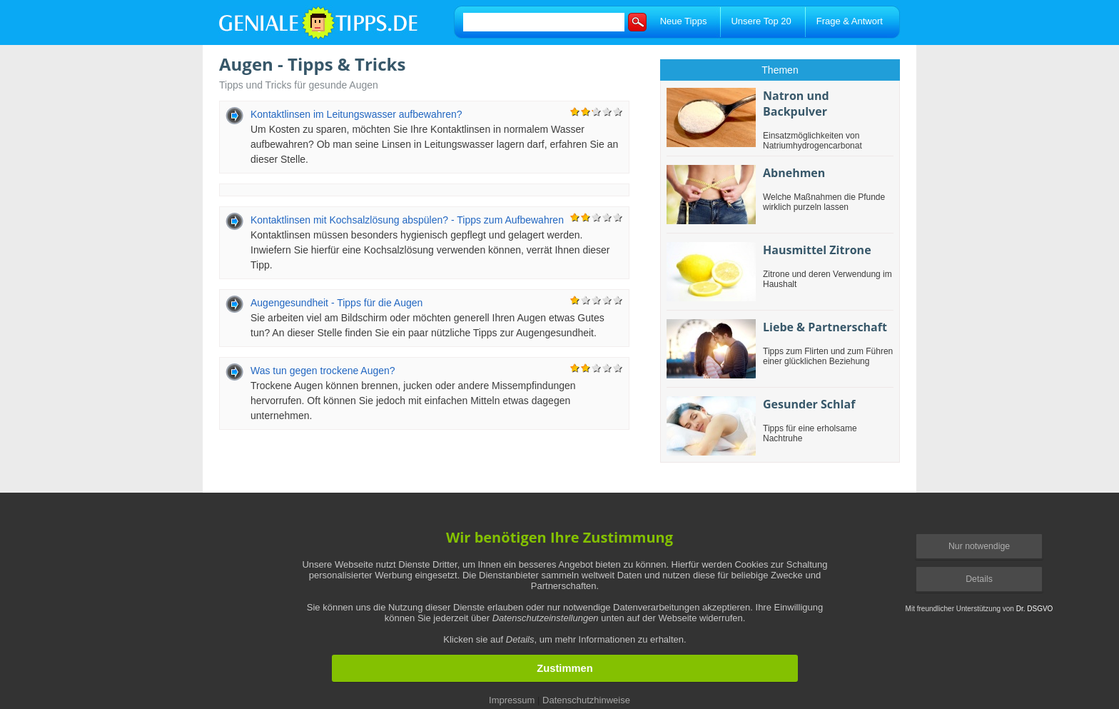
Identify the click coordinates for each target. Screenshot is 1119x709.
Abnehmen (794, 173)
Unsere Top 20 (761, 21)
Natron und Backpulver (796, 103)
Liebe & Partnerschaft (825, 327)
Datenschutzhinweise (586, 700)
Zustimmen (564, 668)
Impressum (512, 700)
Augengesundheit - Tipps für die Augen (336, 302)
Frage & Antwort (849, 21)
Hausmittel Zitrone (817, 250)
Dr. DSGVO (1034, 609)
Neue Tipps (683, 21)
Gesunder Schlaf (809, 404)
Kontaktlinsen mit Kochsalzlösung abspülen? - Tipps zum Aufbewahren (407, 220)
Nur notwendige (979, 546)
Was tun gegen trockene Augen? (322, 370)
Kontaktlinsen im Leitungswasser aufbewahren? (356, 114)
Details (979, 579)
